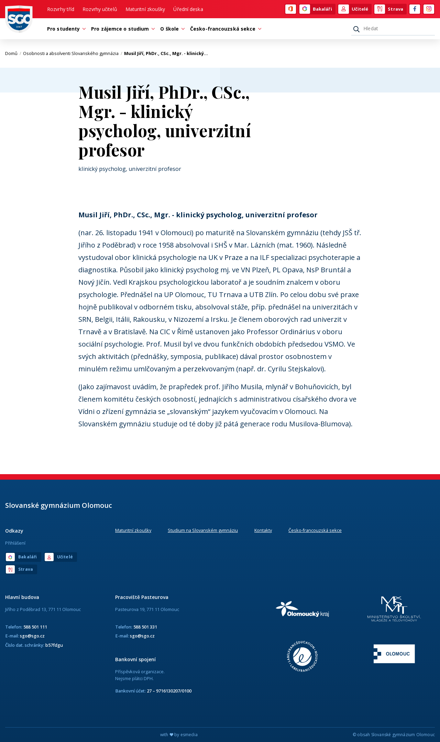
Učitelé (353, 9)
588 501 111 (35, 627)
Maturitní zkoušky (145, 9)
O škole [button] (171, 28)
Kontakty (263, 530)
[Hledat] (393, 28)
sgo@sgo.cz (32, 636)
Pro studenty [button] (65, 28)
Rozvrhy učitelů (99, 9)
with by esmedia (179, 735)
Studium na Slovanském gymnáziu (203, 530)
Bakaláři (315, 9)
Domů (13, 53)
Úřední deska (188, 9)
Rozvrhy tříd (60, 9)
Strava (388, 9)
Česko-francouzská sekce (315, 530)
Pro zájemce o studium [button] (121, 28)
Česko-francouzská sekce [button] (224, 28)
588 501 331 (145, 627)
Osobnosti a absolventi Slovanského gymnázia (72, 53)
